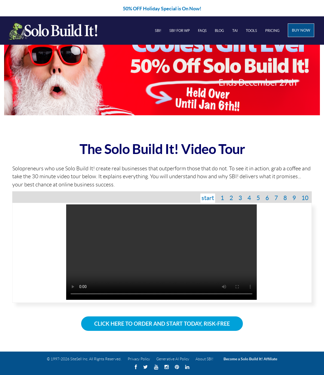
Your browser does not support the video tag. (161, 252)
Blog (219, 31)
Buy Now (301, 30)
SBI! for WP (179, 31)
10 (304, 197)
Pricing (272, 31)
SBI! (158, 31)
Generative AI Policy (172, 359)
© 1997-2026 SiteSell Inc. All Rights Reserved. (84, 359)
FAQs (202, 31)
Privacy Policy (139, 359)
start (207, 197)
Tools (251, 31)
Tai (235, 31)
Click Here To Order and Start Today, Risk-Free (162, 323)
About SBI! (204, 359)
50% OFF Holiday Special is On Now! (162, 8)
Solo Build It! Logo (60, 30)
